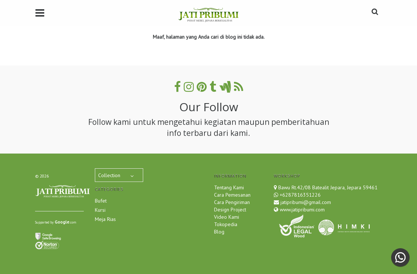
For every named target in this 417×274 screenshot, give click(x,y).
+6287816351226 (300, 195)
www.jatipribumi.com (301, 209)
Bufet (101, 200)
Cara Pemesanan (232, 195)
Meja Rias (105, 219)
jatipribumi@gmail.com (305, 202)
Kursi (100, 210)
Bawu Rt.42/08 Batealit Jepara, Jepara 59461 (328, 187)
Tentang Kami (229, 187)
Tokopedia (225, 224)
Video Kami (226, 217)
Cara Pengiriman (232, 202)
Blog (219, 231)
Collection (109, 175)
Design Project (230, 209)
